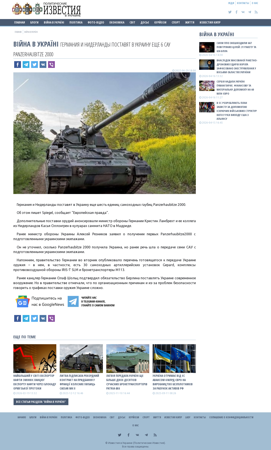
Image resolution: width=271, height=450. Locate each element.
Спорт (176, 22)
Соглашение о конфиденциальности (231, 417)
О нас (255, 3)
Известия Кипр (210, 22)
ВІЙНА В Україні (54, 22)
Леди (231, 3)
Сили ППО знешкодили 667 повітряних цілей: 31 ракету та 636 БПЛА (236, 47)
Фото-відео (96, 22)
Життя (189, 22)
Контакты (243, 3)
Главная (19, 22)
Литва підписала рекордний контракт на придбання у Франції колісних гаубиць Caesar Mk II (79, 382)
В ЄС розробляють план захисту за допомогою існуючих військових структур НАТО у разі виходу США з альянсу (237, 111)
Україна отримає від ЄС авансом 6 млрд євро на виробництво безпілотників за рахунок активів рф (173, 382)
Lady (187, 417)
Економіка (116, 22)
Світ (132, 22)
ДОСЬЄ (145, 22)
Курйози (160, 22)
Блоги (34, 22)
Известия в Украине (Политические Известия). (137, 443)
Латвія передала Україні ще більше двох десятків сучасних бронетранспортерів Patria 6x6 (126, 382)
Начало (22, 417)
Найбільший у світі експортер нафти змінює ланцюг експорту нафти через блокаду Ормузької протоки (34, 382)
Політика (75, 22)
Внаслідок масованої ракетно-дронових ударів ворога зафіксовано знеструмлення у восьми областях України (237, 66)
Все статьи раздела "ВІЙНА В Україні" (41, 402)
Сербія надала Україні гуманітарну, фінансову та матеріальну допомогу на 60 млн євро (235, 87)
